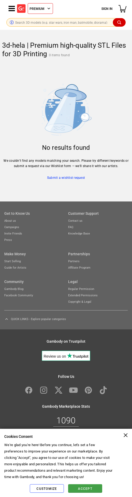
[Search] (119, 22)
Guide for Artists (15, 267)
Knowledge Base (79, 233)
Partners (74, 261)
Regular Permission (81, 288)
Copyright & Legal (79, 301)
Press (8, 239)
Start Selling (12, 261)
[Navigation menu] (11, 8)
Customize (46, 488)
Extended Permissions (83, 295)
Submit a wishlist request (66, 177)
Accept (85, 488)
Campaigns (11, 226)
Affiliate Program (79, 267)
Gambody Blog (13, 288)
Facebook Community (18, 295)
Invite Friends (13, 233)
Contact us (75, 220)
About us (10, 220)
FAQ (70, 226)
